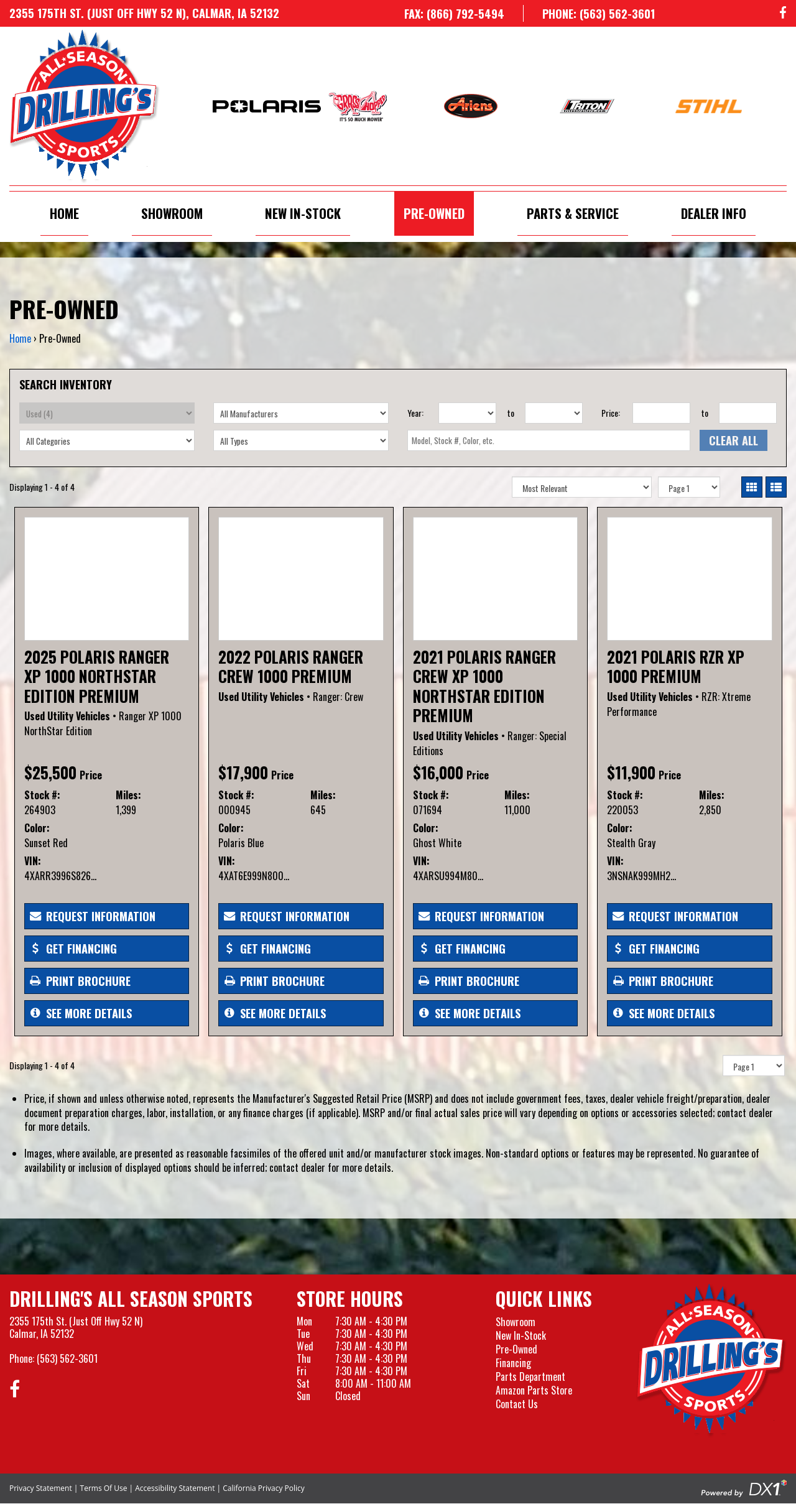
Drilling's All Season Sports (130, 1298)
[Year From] (467, 413)
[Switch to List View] (776, 487)
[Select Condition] (107, 413)
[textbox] (548, 440)
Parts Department (530, 1376)
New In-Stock (303, 213)
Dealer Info (713, 213)
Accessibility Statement (175, 1488)
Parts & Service (573, 213)
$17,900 (243, 772)
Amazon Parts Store (534, 1390)
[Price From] (661, 413)
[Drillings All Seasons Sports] (711, 1360)
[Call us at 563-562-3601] (589, 13)
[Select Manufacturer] (301, 413)
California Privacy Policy (264, 1488)
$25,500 (50, 772)
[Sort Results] (582, 487)
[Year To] (554, 413)
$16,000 (438, 772)
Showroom (172, 213)
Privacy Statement (40, 1488)
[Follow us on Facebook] (783, 13)
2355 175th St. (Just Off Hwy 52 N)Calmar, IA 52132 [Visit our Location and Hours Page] (75, 1327)
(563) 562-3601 (67, 1358)
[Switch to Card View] (751, 487)
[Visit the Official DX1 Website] (744, 1487)
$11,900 (631, 772)
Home (64, 213)
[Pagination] (689, 487)
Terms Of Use (103, 1488)
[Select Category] (107, 440)
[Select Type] (301, 440)
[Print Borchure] (107, 981)
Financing (513, 1362)
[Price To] (748, 413)
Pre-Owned (434, 213)
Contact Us (517, 1403)
